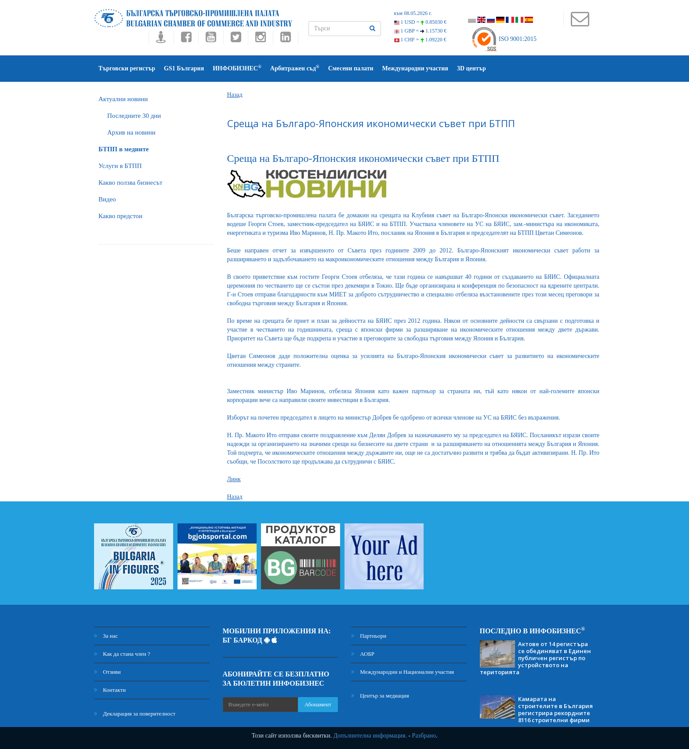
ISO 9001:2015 (504, 39)
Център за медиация (380, 695)
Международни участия (415, 68)
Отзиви (107, 672)
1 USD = (420, 22)
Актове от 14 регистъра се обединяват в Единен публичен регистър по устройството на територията (535, 658)
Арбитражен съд (294, 68)
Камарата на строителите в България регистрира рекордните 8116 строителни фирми (555, 709)
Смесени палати (351, 68)
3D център (471, 68)
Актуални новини (123, 98)
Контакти (110, 690)
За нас (106, 635)
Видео (107, 199)
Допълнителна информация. (370, 735)
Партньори (368, 635)
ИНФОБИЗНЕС (237, 68)
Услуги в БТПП (119, 165)
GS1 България (184, 68)
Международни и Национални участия (402, 672)
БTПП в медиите (123, 149)
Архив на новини (131, 132)
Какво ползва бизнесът (130, 182)
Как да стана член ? (122, 653)
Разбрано (424, 735)
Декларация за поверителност (134, 713)
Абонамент (318, 704)
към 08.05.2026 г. (413, 13)
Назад (235, 94)
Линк (234, 479)
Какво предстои (120, 215)
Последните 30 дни (134, 115)
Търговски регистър (126, 68)
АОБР (362, 653)
